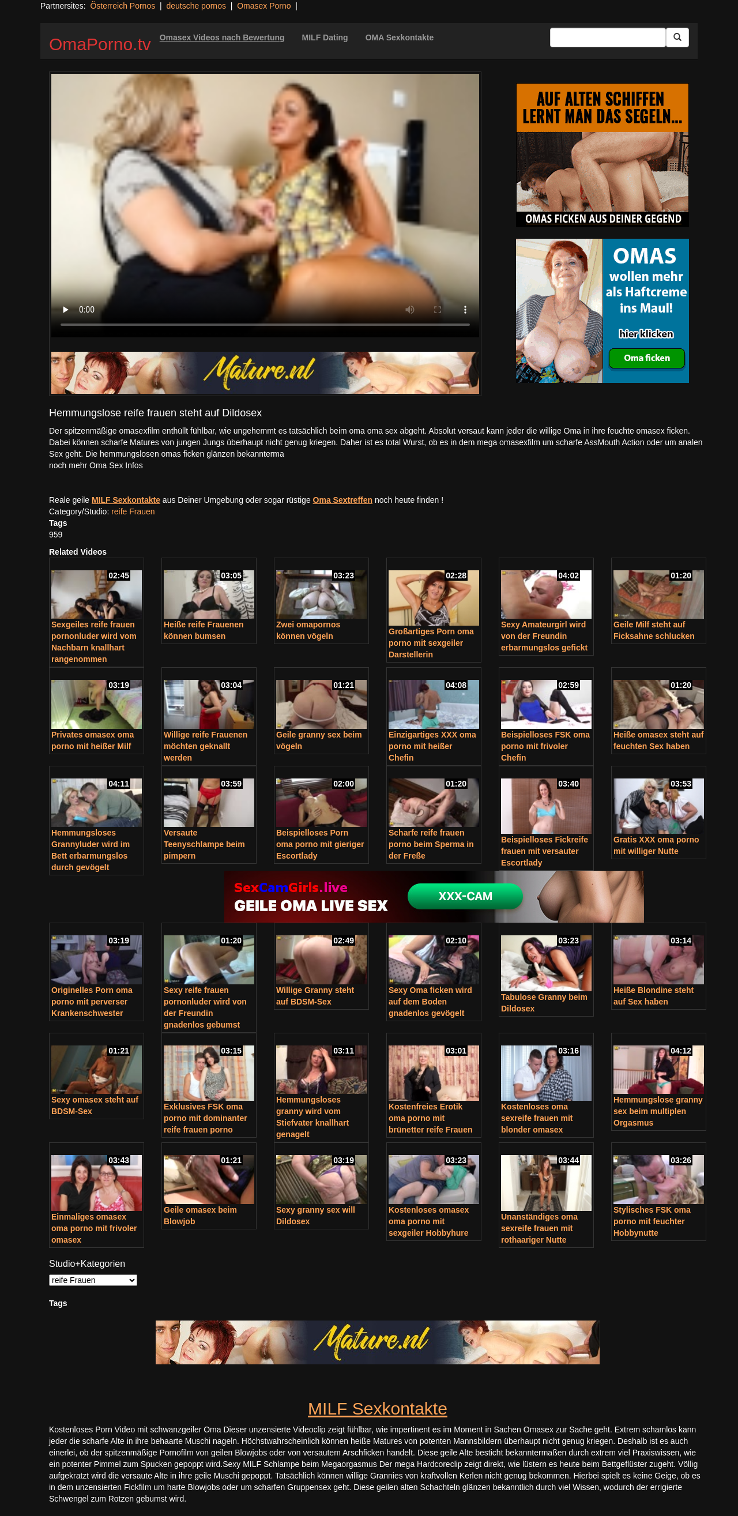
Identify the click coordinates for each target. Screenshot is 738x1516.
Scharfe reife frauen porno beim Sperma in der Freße (431, 844)
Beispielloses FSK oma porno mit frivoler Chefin (545, 746)
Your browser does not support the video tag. (265, 205)
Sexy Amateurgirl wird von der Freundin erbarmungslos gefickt (544, 636)
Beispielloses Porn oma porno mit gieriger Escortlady (320, 844)
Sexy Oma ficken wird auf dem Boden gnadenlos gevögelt (430, 1001)
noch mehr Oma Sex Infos (96, 465)
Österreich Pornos (122, 5)
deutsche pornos (196, 5)
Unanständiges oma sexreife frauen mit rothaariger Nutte (539, 1228)
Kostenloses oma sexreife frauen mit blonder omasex (537, 1118)
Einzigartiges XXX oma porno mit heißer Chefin (432, 746)
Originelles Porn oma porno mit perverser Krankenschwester (92, 1001)
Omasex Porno (264, 5)
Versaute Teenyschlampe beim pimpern (204, 844)
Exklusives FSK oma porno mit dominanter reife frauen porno (205, 1118)
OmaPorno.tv (100, 44)
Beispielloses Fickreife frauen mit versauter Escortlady (544, 851)
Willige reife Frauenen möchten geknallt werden (205, 746)
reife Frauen (133, 511)
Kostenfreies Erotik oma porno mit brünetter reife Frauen (430, 1118)
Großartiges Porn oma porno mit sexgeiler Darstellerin (431, 643)
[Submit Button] (677, 37)
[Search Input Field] (608, 37)
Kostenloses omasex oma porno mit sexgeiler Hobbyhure (429, 1221)
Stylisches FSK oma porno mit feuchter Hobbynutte (652, 1221)
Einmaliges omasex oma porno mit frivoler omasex (94, 1228)
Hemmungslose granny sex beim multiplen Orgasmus (658, 1111)
